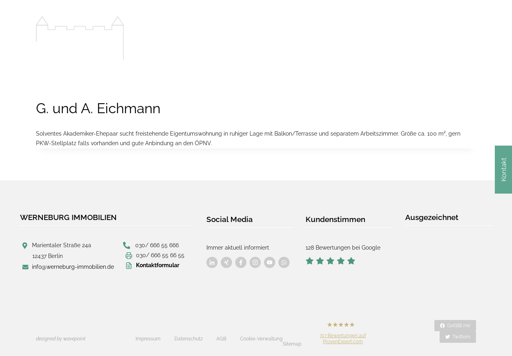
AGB (221, 333)
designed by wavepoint (61, 333)
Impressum (148, 333)
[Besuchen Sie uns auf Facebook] (212, 259)
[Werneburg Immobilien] (80, 38)
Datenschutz (188, 333)
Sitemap (292, 334)
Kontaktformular (157, 265)
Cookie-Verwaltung (261, 333)
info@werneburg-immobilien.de (73, 267)
